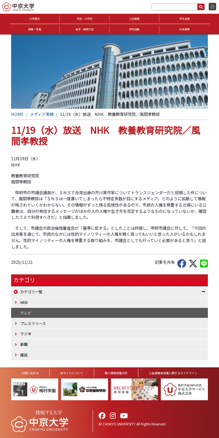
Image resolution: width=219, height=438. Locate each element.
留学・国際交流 (85, 29)
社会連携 (184, 29)
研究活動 (134, 29)
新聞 (24, 344)
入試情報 (134, 19)
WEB (24, 302)
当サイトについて (71, 373)
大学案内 (34, 19)
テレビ (25, 313)
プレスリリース (33, 323)
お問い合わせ (30, 373)
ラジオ (25, 333)
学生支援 (184, 19)
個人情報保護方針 (116, 373)
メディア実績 (42, 114)
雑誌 (24, 355)
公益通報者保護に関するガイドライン (173, 373)
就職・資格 (34, 29)
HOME (17, 114)
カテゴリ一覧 (31, 291)
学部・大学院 (84, 19)
